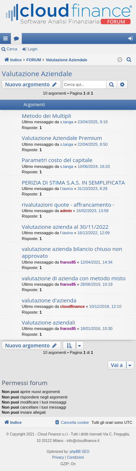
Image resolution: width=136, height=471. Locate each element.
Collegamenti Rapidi (7, 40)
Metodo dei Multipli (46, 115)
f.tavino (66, 188)
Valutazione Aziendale (37, 73)
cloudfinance (72, 306)
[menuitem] (129, 60)
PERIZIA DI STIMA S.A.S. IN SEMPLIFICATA (73, 182)
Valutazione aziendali (48, 322)
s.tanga (66, 122)
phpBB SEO (80, 452)
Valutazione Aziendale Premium (62, 137)
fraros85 (68, 262)
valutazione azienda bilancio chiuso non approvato (72, 252)
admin (66, 210)
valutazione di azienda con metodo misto (73, 278)
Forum (18, 40)
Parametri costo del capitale (57, 160)
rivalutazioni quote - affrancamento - (68, 204)
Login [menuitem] (132, 40)
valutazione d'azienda (49, 300)
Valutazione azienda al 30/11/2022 (65, 226)
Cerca (12, 49)
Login (32, 49)
